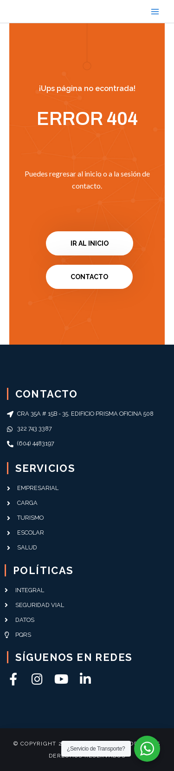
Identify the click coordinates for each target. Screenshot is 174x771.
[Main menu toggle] (155, 11)
